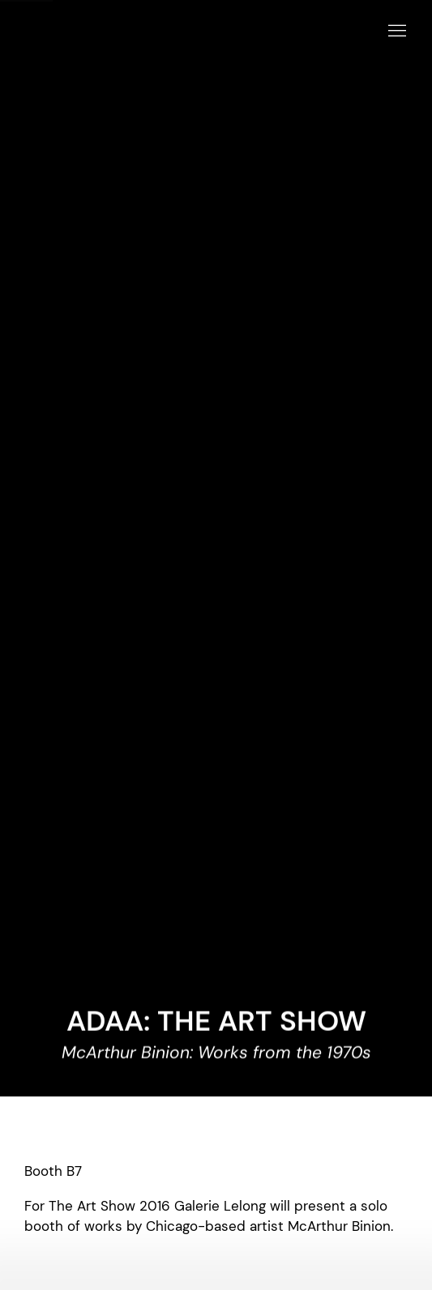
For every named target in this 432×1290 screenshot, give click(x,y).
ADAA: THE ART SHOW (216, 1021)
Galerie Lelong (194, 31)
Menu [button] (395, 31)
